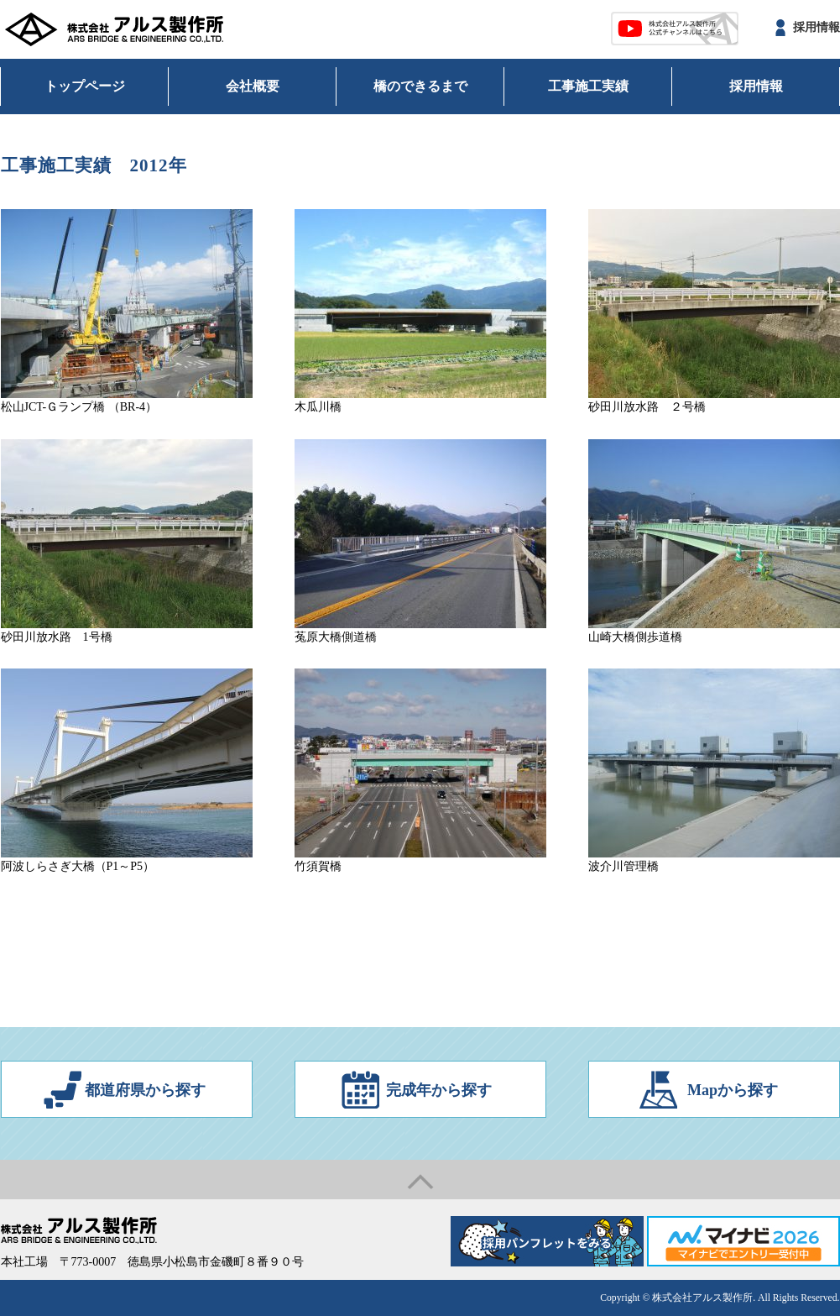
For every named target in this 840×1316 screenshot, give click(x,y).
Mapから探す (732, 1090)
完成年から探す (439, 1090)
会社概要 (252, 86)
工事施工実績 (588, 86)
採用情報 (816, 27)
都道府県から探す (145, 1090)
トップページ (84, 86)
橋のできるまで (420, 86)
